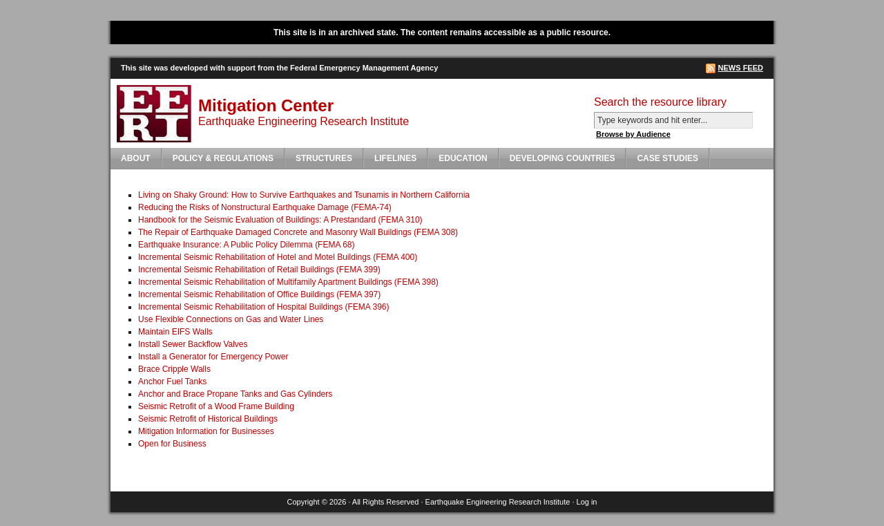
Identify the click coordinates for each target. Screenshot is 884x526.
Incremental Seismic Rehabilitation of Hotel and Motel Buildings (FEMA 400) (277, 257)
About (136, 158)
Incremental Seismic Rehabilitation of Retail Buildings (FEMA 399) (259, 269)
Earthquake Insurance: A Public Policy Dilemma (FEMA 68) (246, 245)
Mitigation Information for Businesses (206, 431)
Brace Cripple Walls (174, 369)
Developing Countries (562, 158)
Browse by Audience (633, 134)
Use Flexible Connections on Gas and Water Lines (230, 319)
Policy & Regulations (223, 158)
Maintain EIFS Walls (175, 332)
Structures (324, 158)
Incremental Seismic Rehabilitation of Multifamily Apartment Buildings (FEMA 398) (288, 282)
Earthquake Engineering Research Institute (497, 502)
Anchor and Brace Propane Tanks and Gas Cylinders (235, 394)
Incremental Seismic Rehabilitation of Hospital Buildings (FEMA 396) (264, 307)
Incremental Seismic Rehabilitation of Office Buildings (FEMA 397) (259, 294)
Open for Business (172, 444)
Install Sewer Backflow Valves (193, 344)
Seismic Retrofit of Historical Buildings (208, 419)
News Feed (740, 68)
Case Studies (667, 158)
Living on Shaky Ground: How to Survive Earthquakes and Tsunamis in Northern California (304, 195)
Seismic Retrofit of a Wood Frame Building (216, 406)
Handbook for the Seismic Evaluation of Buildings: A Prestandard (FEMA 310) (280, 220)
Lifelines (395, 158)
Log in (587, 502)
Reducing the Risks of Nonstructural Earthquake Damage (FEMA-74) (265, 207)
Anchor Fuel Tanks (172, 381)
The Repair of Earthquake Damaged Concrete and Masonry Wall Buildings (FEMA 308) (298, 232)
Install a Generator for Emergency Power (213, 356)
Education (463, 158)
